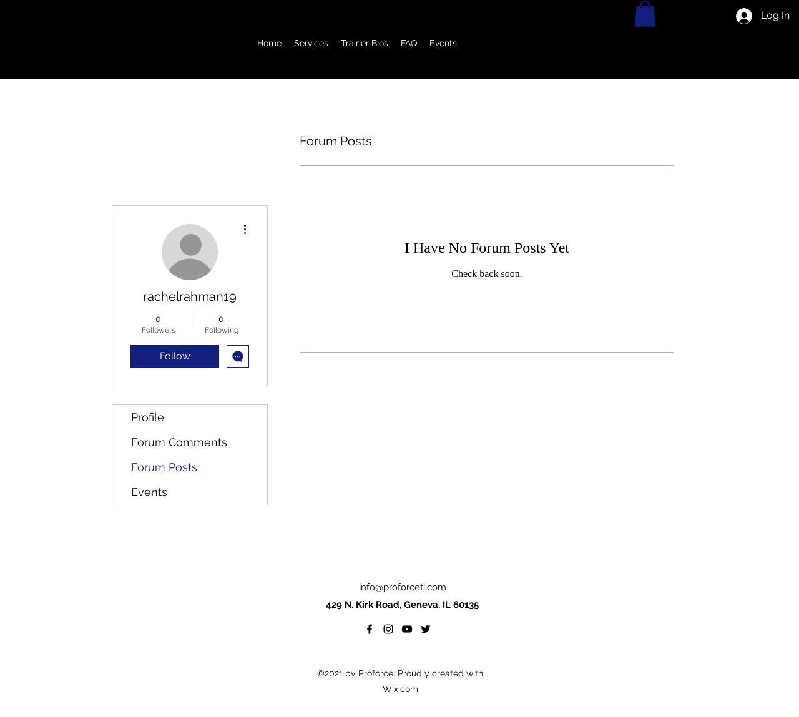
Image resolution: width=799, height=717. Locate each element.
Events (149, 492)
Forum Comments (179, 442)
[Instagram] (388, 629)
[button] (311, 43)
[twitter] (425, 629)
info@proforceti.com (402, 587)
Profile (147, 417)
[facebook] (369, 629)
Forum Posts (164, 467)
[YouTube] (407, 629)
